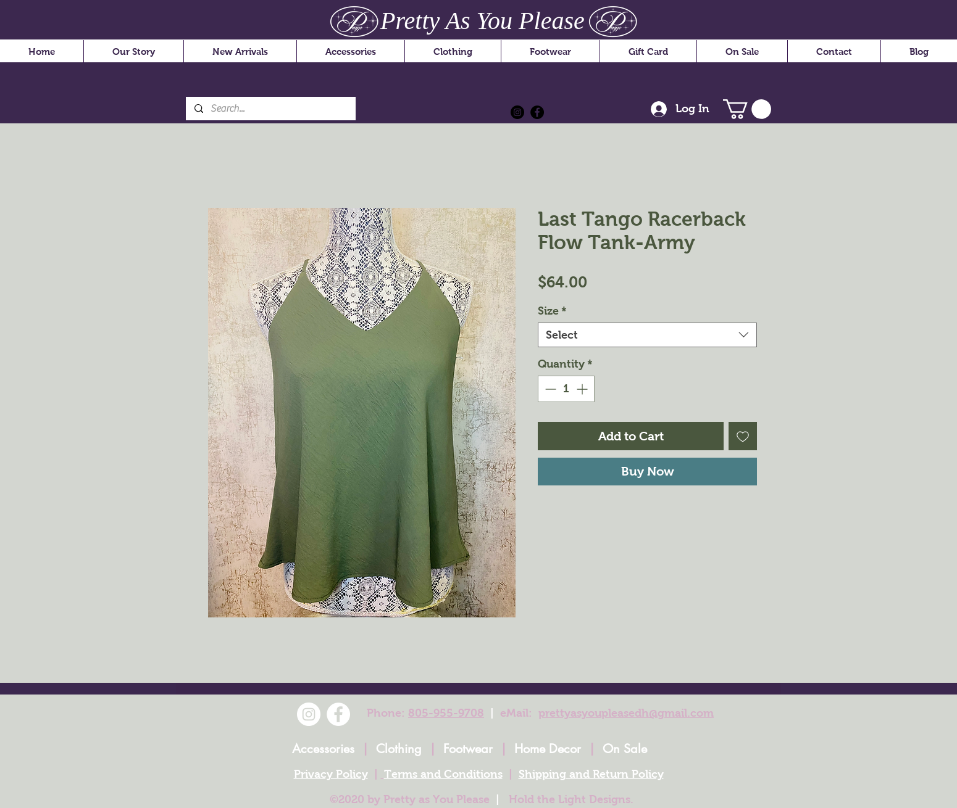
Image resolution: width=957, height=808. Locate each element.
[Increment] (583, 389)
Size (552, 311)
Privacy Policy (331, 774)
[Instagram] (517, 112)
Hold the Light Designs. (571, 799)
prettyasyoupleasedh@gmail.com (626, 713)
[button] (747, 109)
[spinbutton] (566, 389)
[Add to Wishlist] (743, 436)
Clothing (399, 749)
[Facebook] (537, 112)
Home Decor (547, 749)
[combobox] (647, 335)
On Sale (625, 749)
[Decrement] (549, 389)
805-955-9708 (446, 713)
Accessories (323, 749)
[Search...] (270, 108)
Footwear (468, 749)
